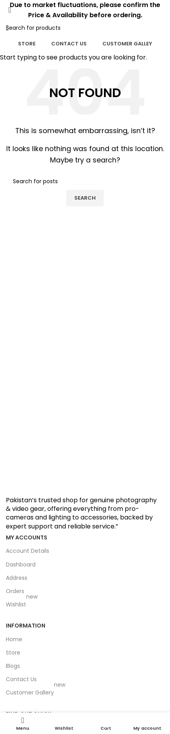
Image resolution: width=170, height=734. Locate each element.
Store (27, 43)
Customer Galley (127, 43)
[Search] (164, 28)
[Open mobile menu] (7, 28)
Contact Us (69, 43)
